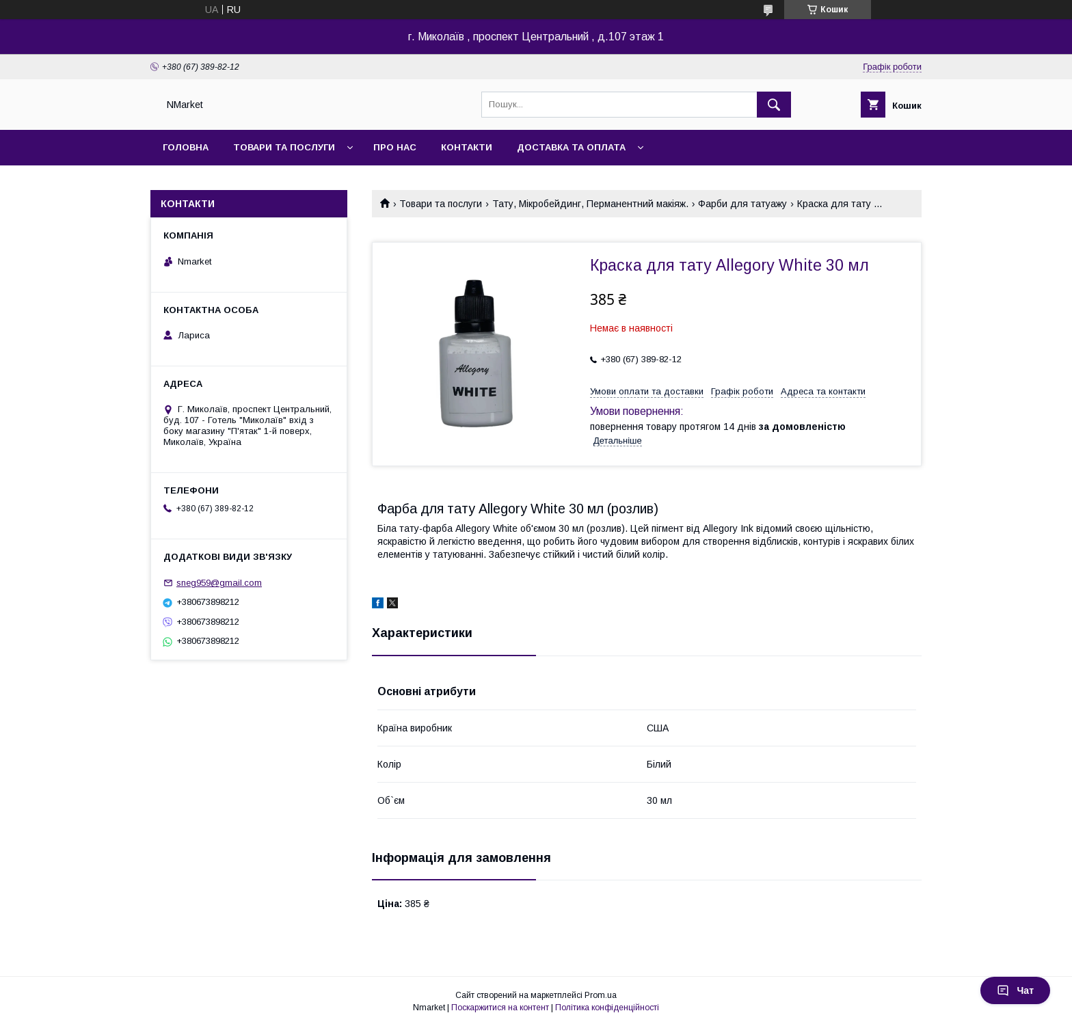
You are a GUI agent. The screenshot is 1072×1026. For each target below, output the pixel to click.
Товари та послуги (284, 147)
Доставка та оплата (571, 147)
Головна (186, 147)
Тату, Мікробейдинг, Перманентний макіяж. (590, 203)
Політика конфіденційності (607, 1007)
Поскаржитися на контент (500, 1007)
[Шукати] (774, 105)
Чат (1015, 990)
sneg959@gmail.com (219, 583)
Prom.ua (601, 995)
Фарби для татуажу (742, 203)
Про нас (394, 147)
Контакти (466, 147)
